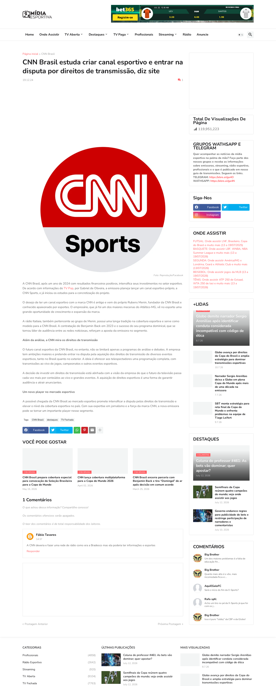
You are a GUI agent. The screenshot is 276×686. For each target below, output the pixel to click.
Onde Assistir (49, 34)
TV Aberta (72, 34)
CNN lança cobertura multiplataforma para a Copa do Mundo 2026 (101, 479)
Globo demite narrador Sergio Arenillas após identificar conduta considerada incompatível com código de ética (226, 658)
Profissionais (144, 34)
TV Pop (68, 288)
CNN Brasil (48, 54)
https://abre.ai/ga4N (222, 181)
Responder (33, 551)
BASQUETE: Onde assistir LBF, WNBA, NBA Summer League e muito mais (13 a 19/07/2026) (220, 252)
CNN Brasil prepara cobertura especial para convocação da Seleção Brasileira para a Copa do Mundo (47, 481)
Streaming (166, 34)
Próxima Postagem (169, 624)
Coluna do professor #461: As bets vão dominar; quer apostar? (147, 656)
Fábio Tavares (46, 535)
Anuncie (202, 34)
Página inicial (30, 54)
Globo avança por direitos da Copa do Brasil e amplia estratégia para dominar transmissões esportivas (232, 358)
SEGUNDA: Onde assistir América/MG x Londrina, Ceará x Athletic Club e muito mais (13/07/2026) (220, 264)
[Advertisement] (103, 114)
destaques (52, 419)
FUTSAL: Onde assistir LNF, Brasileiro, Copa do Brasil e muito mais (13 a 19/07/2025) (220, 243)
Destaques (96, 34)
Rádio (187, 34)
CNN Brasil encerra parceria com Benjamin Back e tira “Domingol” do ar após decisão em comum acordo (157, 481)
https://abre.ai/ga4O (221, 177)
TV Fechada (67, 419)
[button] (240, 35)
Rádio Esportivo (59, 662)
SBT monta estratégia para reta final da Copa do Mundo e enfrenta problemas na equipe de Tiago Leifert (232, 411)
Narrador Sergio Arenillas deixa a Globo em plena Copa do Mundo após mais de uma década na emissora (232, 383)
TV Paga (119, 34)
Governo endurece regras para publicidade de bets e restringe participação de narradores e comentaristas (232, 518)
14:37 (39, 539)
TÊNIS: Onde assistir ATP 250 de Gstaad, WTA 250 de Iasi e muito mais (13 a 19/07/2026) (218, 283)
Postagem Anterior (36, 624)
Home (29, 34)
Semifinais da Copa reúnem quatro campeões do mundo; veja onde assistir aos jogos (231, 493)
